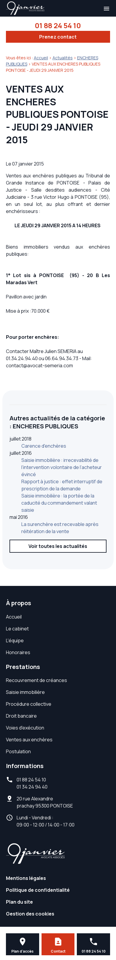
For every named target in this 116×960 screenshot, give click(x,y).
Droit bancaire (21, 716)
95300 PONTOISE (45, 802)
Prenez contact (58, 37)
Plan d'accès (22, 951)
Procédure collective (28, 704)
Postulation (18, 751)
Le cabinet (17, 628)
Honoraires (18, 652)
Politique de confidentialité (38, 890)
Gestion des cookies (30, 913)
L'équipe (15, 640)
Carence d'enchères (43, 446)
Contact (58, 951)
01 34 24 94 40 (32, 786)
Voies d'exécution (25, 727)
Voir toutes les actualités (57, 546)
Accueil (41, 58)
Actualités (63, 58)
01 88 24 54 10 (58, 25)
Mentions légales (26, 878)
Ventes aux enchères (29, 739)
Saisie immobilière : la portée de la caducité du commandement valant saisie (59, 502)
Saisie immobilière (25, 692)
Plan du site (19, 902)
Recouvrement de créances (36, 680)
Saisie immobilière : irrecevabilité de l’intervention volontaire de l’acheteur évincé (61, 467)
